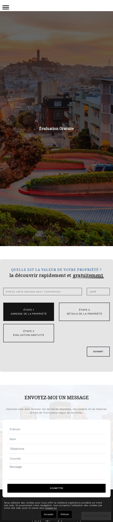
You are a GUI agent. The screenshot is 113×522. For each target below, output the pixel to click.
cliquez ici (51, 508)
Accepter (49, 514)
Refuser (65, 514)
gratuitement (88, 275)
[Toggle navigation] (5, 7)
